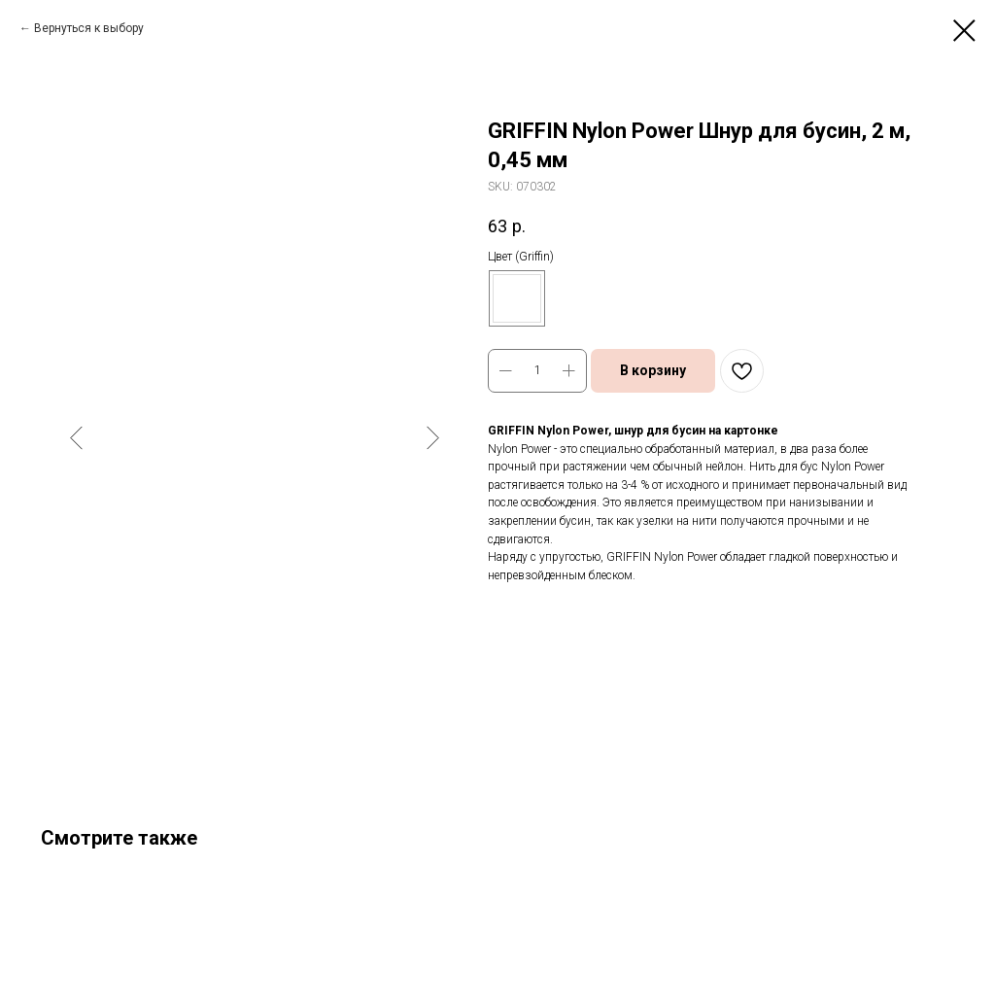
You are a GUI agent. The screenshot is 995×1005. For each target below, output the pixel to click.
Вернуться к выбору (89, 28)
